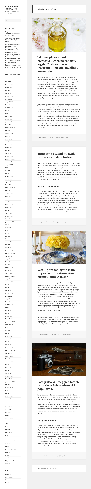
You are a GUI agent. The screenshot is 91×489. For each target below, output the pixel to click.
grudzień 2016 (9, 347)
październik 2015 (10, 382)
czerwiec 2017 (9, 330)
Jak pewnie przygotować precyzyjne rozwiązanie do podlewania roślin (12, 54)
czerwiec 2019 (9, 282)
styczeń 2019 (8, 290)
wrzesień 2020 (9, 256)
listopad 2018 (9, 296)
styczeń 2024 (8, 153)
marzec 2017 (8, 339)
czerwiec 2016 (9, 362)
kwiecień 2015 (9, 396)
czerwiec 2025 (9, 107)
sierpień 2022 (9, 193)
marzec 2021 (8, 242)
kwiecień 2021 (9, 239)
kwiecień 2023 (9, 176)
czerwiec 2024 (9, 139)
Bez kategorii (8, 412)
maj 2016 (7, 364)
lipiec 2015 (8, 390)
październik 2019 (10, 276)
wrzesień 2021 (9, 225)
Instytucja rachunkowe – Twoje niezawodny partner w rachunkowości (12, 33)
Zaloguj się (8, 474)
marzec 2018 (8, 310)
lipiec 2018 (8, 302)
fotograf (57, 456)
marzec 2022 (8, 207)
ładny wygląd (64, 137)
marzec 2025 (8, 116)
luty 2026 (7, 90)
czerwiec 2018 (9, 304)
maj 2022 (7, 202)
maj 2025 (7, 110)
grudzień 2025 (9, 96)
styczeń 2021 (8, 247)
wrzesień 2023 (9, 162)
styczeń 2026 (8, 93)
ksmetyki (58, 137)
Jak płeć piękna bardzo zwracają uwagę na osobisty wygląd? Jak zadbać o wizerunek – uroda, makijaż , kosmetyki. (57, 64)
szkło (69, 334)
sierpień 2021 (9, 227)
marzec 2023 (8, 179)
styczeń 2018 (8, 316)
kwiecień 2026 (9, 85)
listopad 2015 (9, 379)
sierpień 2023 (9, 165)
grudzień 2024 (9, 122)
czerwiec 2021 (9, 233)
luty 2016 (7, 370)
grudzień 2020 (9, 250)
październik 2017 (10, 322)
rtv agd (7, 446)
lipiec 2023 (8, 167)
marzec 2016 (8, 367)
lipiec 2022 (8, 196)
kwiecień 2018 (9, 307)
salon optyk (63, 222)
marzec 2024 (8, 147)
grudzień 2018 (9, 293)
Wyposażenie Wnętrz (11, 461)
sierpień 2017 (9, 324)
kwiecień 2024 (9, 145)
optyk (58, 222)
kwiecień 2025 (9, 113)
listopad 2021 (9, 219)
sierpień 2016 (9, 356)
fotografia (63, 456)
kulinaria (7, 429)
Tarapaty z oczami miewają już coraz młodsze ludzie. (56, 155)
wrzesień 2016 (9, 353)
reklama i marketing (10, 441)
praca (6, 435)
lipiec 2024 (8, 136)
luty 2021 (7, 244)
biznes (7, 415)
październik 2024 (10, 127)
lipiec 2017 (8, 327)
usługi (7, 458)
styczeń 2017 (8, 344)
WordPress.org (9, 483)
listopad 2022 (9, 185)
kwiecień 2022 (9, 205)
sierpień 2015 (9, 387)
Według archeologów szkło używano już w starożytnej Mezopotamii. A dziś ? (56, 273)
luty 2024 (7, 150)
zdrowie (7, 464)
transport (8, 452)
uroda (7, 455)
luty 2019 (7, 287)
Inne (6, 426)
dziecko (7, 421)
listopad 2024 (9, 125)
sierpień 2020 (9, 259)
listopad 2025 (9, 99)
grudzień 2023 (9, 156)
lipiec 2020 (8, 262)
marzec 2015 (8, 399)
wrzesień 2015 (9, 384)
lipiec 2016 (8, 359)
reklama (7, 438)
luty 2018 (7, 313)
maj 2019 (7, 284)
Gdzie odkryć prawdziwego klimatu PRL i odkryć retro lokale (12, 39)
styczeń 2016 (8, 373)
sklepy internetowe (10, 449)
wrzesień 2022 (9, 190)
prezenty (65, 334)
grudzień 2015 (9, 376)
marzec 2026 (8, 87)
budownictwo (9, 418)
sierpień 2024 (9, 133)
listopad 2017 (9, 319)
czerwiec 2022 (9, 199)
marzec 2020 (8, 270)
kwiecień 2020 (9, 267)
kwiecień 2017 (9, 336)
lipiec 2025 (8, 105)
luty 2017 (7, 342)
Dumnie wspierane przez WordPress (47, 468)
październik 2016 (10, 350)
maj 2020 (7, 264)
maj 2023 (7, 173)
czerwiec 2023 (9, 170)
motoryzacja (8, 432)
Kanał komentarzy (10, 480)
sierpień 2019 (9, 279)
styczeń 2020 (8, 273)
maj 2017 (7, 333)
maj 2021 (7, 236)
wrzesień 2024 (9, 130)
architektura (8, 409)
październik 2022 (10, 187)
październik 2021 (10, 222)
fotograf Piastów (46, 420)
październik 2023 (10, 159)
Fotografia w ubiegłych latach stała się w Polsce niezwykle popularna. (58, 385)
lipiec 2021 (8, 230)
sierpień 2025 (9, 102)
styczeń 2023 (8, 182)
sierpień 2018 (9, 299)
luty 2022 (7, 210)
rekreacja (8, 444)
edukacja (7, 424)
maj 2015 (7, 393)
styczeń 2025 (8, 119)
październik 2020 (10, 253)
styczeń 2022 (8, 213)
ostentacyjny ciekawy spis (11, 7)
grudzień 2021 (9, 216)
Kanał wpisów (9, 477)
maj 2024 (7, 142)
